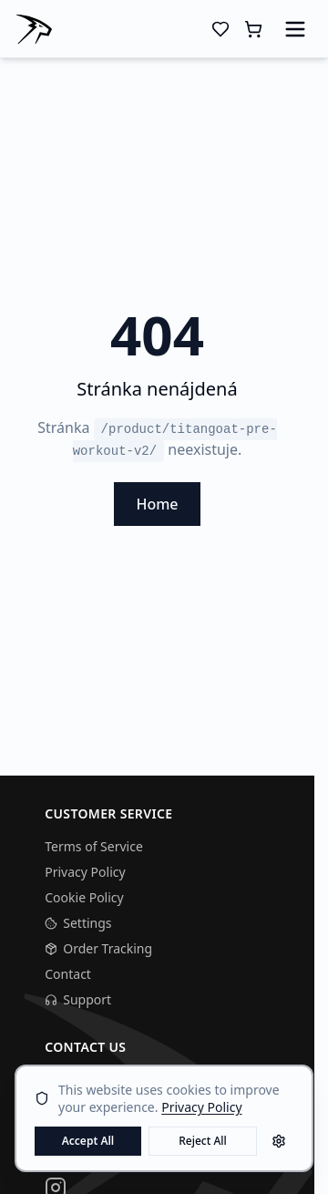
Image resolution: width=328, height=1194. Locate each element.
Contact (68, 974)
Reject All (203, 1140)
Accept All (88, 1140)
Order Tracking (98, 948)
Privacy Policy (85, 871)
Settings (78, 923)
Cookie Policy (84, 897)
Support (78, 999)
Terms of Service (94, 846)
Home (157, 504)
